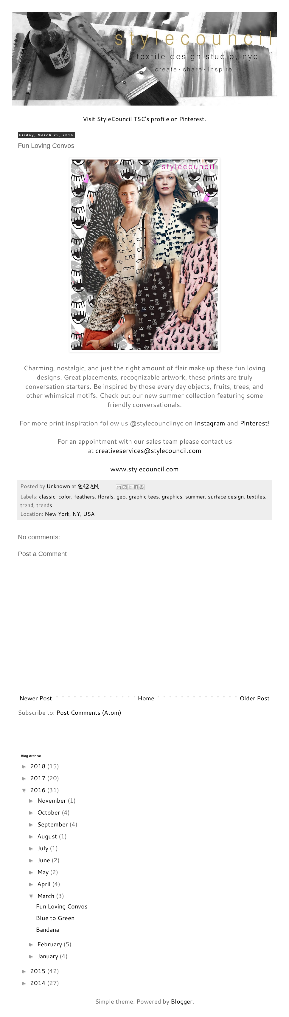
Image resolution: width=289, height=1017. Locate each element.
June (44, 860)
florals (106, 496)
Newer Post (35, 698)
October (49, 812)
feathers (84, 496)
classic (47, 496)
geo (121, 496)
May (43, 872)
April (44, 884)
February (50, 944)
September (53, 824)
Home (146, 698)
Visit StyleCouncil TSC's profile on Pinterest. (144, 118)
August (48, 836)
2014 (38, 983)
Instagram (210, 423)
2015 (38, 971)
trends (44, 505)
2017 (38, 778)
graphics (172, 496)
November (52, 800)
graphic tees (144, 496)
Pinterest (254, 423)
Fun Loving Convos (62, 906)
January (48, 956)
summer (195, 496)
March (46, 895)
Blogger (181, 1001)
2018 (38, 766)
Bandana (47, 929)
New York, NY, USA (69, 514)
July (43, 848)
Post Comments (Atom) (88, 712)
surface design (226, 496)
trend (26, 505)
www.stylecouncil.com (144, 468)
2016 (38, 790)
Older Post (255, 698)
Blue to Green (55, 918)
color (64, 496)
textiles (256, 496)
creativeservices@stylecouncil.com (148, 450)
